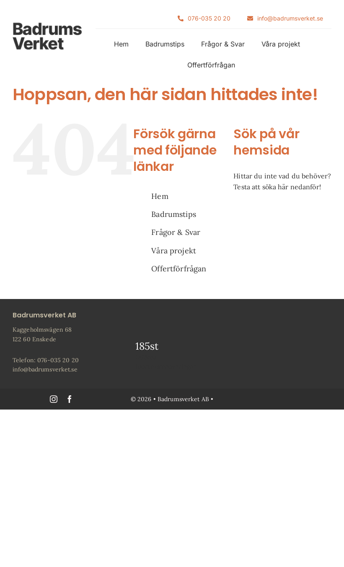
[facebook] (69, 399)
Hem (159, 196)
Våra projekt (173, 250)
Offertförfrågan (178, 268)
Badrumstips (173, 214)
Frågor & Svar (175, 232)
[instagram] (53, 399)
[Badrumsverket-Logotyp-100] (48, 25)
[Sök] (245, 212)
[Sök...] (282, 212)
